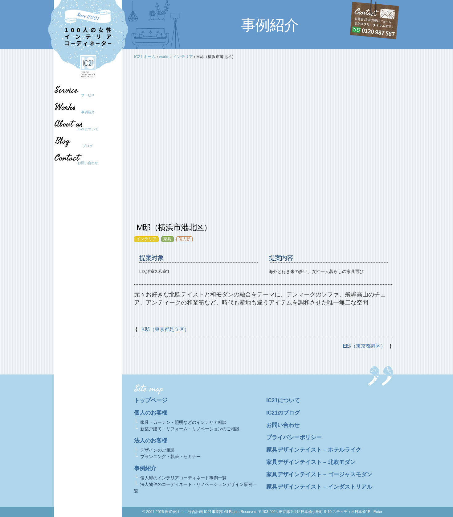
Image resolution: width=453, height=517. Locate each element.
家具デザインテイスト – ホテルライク (313, 450)
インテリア (183, 56)
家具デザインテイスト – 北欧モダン (311, 462)
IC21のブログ (283, 413)
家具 (167, 239)
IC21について (87, 129)
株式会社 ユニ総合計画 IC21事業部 (194, 512)
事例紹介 (88, 112)
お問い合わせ (88, 163)
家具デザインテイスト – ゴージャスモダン (319, 474)
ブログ (85, 146)
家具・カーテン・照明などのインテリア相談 (183, 422)
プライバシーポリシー (294, 437)
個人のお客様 (150, 413)
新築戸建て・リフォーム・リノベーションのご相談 (189, 428)
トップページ (150, 400)
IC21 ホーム (145, 56)
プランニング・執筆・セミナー (170, 456)
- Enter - (378, 512)
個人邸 (184, 239)
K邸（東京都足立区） (165, 329)
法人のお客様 (150, 440)
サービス (88, 95)
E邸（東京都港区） (364, 346)
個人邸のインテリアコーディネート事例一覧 (183, 477)
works (164, 56)
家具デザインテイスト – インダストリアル (319, 487)
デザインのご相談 (157, 450)
